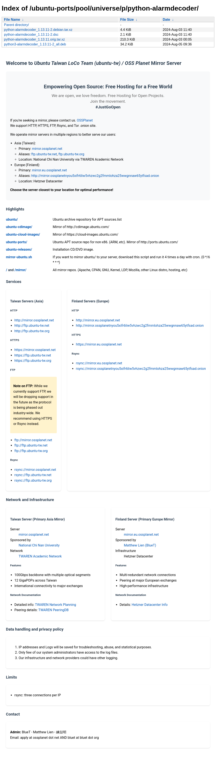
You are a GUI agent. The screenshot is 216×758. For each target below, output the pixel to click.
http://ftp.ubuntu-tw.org (31, 331)
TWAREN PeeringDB (53, 610)
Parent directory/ (16, 25)
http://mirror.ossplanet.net (34, 320)
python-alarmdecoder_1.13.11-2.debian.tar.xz (38, 29)
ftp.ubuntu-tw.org (71, 154)
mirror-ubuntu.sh (19, 257)
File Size (127, 19)
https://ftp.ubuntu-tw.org (32, 361)
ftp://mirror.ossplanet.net (33, 440)
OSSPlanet (85, 120)
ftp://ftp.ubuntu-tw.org (31, 451)
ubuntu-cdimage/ (19, 227)
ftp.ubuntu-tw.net (44, 154)
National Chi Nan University (39, 545)
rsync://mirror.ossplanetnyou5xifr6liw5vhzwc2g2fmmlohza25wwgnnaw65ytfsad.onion (141, 369)
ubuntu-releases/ (19, 249)
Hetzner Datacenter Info (150, 605)
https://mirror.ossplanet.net (35, 350)
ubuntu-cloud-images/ (23, 234)
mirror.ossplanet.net (47, 149)
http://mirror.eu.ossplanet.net (98, 320)
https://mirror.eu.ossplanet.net (99, 344)
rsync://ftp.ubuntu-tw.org (33, 480)
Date (166, 19)
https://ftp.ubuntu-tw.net (32, 355)
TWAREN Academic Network (40, 556)
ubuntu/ (12, 219)
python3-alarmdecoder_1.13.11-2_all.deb (35, 44)
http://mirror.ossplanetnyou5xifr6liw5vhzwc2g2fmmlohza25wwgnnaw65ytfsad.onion (95, 176)
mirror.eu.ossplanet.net (49, 170)
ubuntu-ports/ (16, 242)
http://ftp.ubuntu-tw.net (31, 326)
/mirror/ (20, 270)
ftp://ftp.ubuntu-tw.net (30, 445)
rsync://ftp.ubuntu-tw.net (32, 475)
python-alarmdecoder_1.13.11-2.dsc (31, 34)
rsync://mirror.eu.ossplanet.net (99, 363)
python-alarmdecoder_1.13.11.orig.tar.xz (34, 39)
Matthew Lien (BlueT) (140, 545)
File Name (12, 19)
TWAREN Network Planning (55, 605)
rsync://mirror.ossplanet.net (35, 470)
